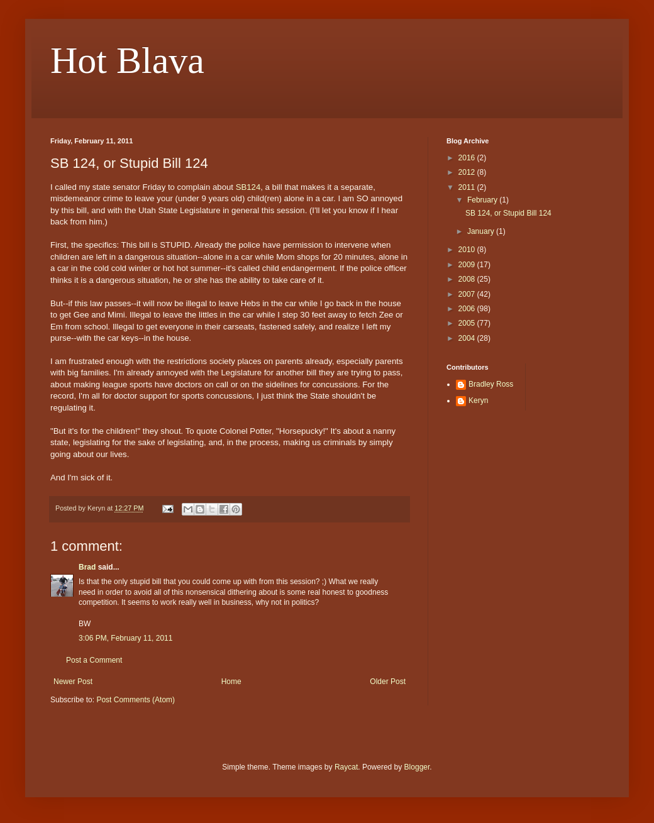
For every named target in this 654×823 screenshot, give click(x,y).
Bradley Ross (490, 384)
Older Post (388, 681)
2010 (467, 249)
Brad (87, 567)
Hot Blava (127, 60)
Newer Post (72, 681)
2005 (467, 323)
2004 (467, 338)
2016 (467, 157)
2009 (467, 264)
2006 (467, 308)
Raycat (346, 767)
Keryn (478, 400)
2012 (467, 172)
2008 (467, 279)
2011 (467, 187)
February (483, 200)
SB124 (248, 187)
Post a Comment (94, 660)
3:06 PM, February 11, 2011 (125, 638)
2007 (467, 294)
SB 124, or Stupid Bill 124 (508, 213)
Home (231, 681)
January (481, 231)
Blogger (417, 767)
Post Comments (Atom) (135, 699)
